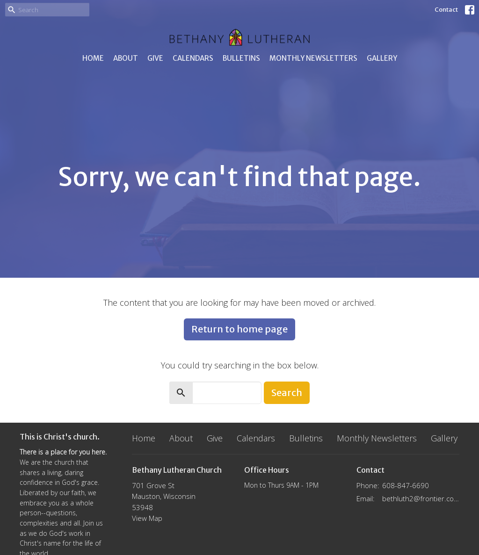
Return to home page (239, 329)
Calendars (193, 58)
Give (155, 58)
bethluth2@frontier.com (420, 498)
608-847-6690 (405, 485)
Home (93, 58)
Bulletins (241, 58)
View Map (147, 518)
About (125, 58)
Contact (446, 10)
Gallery (382, 58)
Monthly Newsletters (313, 58)
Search (286, 392)
